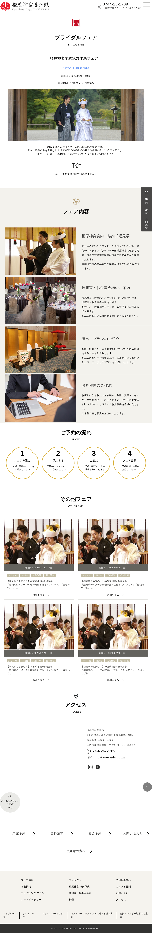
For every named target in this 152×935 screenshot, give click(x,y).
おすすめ (66, 68)
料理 (71, 901)
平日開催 (77, 68)
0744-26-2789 (115, 4)
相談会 (86, 68)
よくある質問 (123, 888)
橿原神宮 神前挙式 (79, 888)
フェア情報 (27, 881)
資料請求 (146, 204)
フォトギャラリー (31, 901)
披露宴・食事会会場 (80, 894)
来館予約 (146, 193)
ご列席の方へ (76, 854)
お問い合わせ (146, 220)
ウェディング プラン (32, 894)
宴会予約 (95, 836)
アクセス (121, 901)
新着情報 (26, 888)
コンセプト (75, 881)
